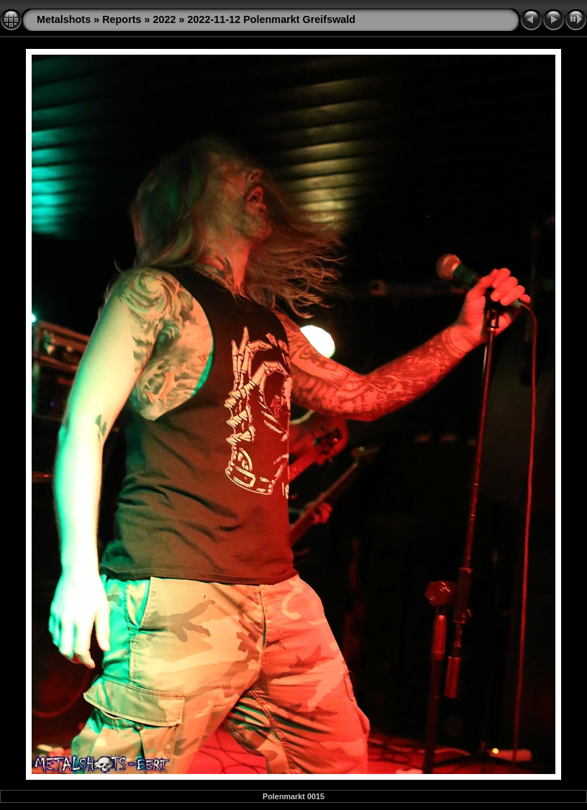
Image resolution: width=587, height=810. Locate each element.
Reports (121, 19)
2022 (164, 19)
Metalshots (64, 19)
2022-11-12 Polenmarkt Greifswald (272, 19)
